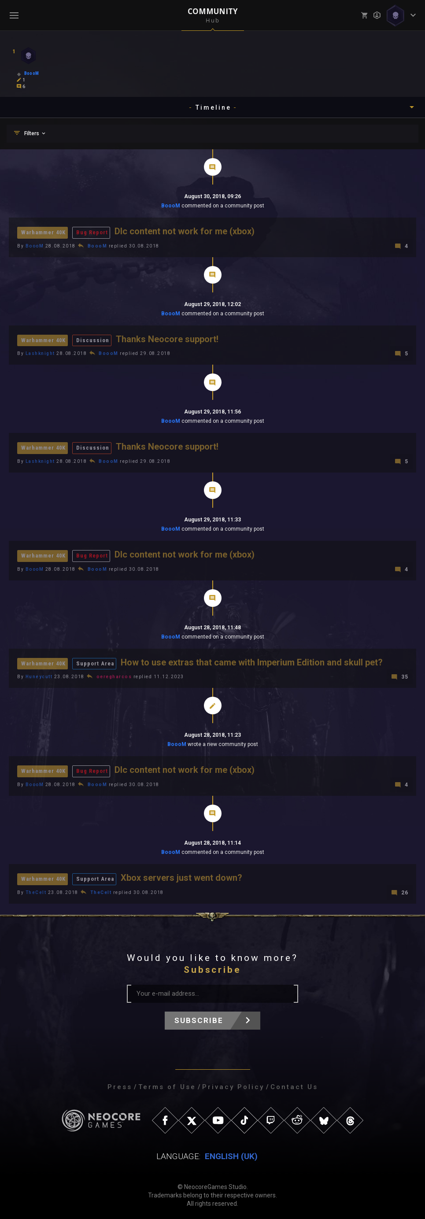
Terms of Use (167, 1085)
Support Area (96, 662)
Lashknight (40, 353)
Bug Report (93, 232)
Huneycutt (39, 675)
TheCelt (36, 890)
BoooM (170, 206)
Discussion (93, 339)
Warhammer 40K (44, 232)
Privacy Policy (233, 1085)
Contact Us (294, 1085)
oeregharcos (114, 675)
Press (119, 1085)
